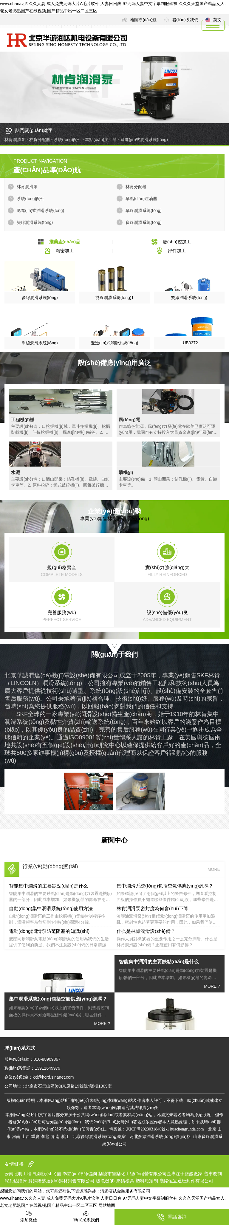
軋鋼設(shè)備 (47, 1173)
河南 (16, 1136)
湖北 (45, 1136)
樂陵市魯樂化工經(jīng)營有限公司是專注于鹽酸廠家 (150, 1173)
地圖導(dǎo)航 (139, 19)
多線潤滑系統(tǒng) (144, 222)
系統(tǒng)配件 (30, 198)
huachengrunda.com (188, 1129)
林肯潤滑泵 (27, 186)
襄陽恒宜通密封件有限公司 (186, 1180)
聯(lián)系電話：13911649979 (32, 1068)
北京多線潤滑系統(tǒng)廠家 (99, 1136)
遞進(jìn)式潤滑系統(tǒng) (40, 210)
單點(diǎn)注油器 (141, 198)
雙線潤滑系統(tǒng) (35, 222)
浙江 (65, 1136)
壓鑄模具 (125, 1180)
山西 (25, 1136)
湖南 (55, 1136)
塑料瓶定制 (147, 1180)
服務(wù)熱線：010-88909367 (32, 1059)
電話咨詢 (172, 1217)
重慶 (35, 1136)
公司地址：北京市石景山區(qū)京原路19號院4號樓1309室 (58, 1086)
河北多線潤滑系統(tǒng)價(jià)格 (160, 1136)
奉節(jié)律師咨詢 (80, 1173)
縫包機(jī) (105, 1180)
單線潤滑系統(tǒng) (144, 210)
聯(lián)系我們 (181, 19)
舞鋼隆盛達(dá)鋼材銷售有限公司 (61, 1180)
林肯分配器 (136, 186)
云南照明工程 (17, 1173)
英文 (213, 19)
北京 (212, 1129)
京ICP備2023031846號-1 (147, 1129)
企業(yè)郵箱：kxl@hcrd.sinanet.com (39, 1077)
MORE (214, 869)
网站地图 (106, 1205)
